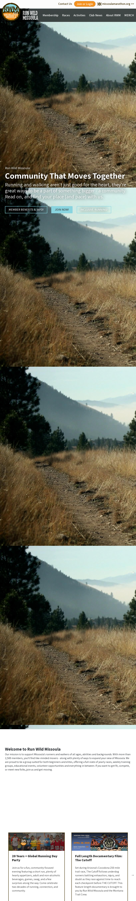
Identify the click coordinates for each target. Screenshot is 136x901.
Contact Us (65, 4)
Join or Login (85, 4)
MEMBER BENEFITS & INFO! (26, 209)
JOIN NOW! (62, 209)
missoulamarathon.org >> (116, 4)
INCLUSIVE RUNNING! (94, 209)
